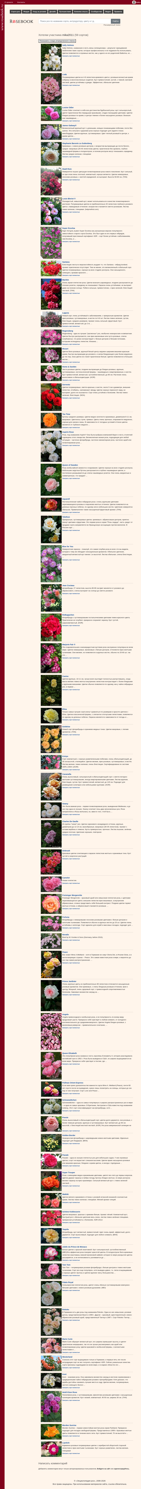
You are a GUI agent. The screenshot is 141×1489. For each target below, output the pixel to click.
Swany (65, 804)
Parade (65, 1155)
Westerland (67, 1357)
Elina (64, 709)
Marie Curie (67, 1339)
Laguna (65, 313)
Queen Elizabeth (69, 1053)
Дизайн (53, 12)
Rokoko (65, 1309)
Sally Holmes (68, 45)
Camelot (66, 878)
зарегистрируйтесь (121, 1469)
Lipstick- (66, 1443)
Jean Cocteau (68, 585)
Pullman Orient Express (72, 1083)
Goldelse (66, 727)
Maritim (65, 280)
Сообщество (96, 12)
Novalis (65, 935)
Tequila (65, 1229)
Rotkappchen (68, 615)
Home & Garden (69, 367)
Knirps (65, 756)
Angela (65, 1014)
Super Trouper (68, 1172)
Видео (108, 12)
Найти (116, 21)
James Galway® (69, 125)
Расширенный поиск (112, 25)
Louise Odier (68, 107)
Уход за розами (39, 12)
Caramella (66, 774)
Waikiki (65, 1194)
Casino (65, 676)
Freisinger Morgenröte (72, 895)
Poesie (65, 1117)
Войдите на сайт (103, 1469)
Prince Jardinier (69, 981)
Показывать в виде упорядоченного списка (57, 41)
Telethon (66, 517)
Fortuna (65, 917)
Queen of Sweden (70, 465)
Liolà (64, 74)
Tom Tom (66, 1265)
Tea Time (66, 414)
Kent (64, 1374)
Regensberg (67, 331)
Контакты (21, 2)
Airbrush (66, 851)
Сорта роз (15, 12)
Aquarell (66, 499)
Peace (65, 952)
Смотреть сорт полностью (71, 56)
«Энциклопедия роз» (85, 1481)
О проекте (9, 2)
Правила (118, 12)
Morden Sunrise (69, 1425)
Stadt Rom (67, 169)
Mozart (65, 349)
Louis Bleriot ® (69, 199)
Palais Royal (67, 1282)
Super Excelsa (68, 228)
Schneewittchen (69, 1100)
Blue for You (67, 546)
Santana (66, 262)
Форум (26, 12)
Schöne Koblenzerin (71, 1212)
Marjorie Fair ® (68, 644)
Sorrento (66, 385)
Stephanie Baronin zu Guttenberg (77, 143)
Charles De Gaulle (70, 821)
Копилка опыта (81, 12)
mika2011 (68, 35)
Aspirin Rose (68, 432)
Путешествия (65, 12)
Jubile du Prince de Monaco (74, 1247)
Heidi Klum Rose (69, 1392)
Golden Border (68, 1135)
